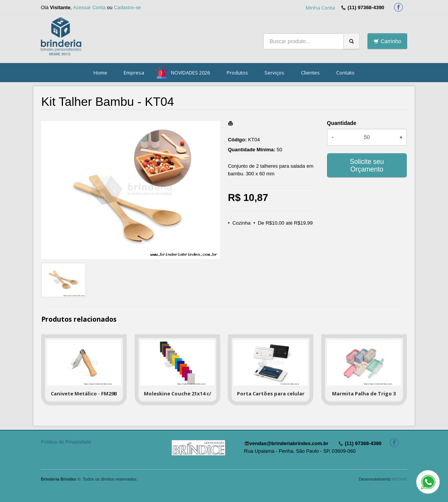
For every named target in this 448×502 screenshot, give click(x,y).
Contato (345, 72)
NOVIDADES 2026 (190, 72)
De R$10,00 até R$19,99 (285, 223)
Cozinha (241, 223)
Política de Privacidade (66, 442)
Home (100, 72)
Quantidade (341, 123)
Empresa (134, 72)
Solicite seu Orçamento (367, 165)
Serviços (274, 72)
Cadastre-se (127, 7)
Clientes (310, 72)
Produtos (237, 72)
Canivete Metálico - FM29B (84, 393)
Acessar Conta (89, 7)
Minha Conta (320, 7)
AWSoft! (399, 479)
